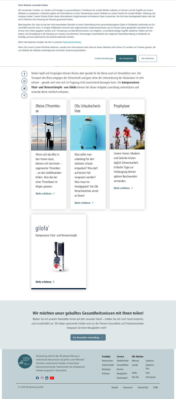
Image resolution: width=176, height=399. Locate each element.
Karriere (120, 369)
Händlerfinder (123, 360)
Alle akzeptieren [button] (126, 58)
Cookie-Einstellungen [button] (104, 58)
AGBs (155, 387)
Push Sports (151, 377)
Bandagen (106, 369)
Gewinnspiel (122, 377)
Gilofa (134, 372)
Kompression (107, 360)
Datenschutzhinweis (72, 42)
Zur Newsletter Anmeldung (86, 337)
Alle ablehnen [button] (147, 58)
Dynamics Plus (150, 367)
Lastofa (135, 365)
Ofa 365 (135, 377)
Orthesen (106, 373)
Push (148, 372)
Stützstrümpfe (108, 365)
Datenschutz (143, 387)
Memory (135, 360)
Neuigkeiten (122, 373)
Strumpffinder (123, 365)
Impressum (128, 387)
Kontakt (115, 387)
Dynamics (150, 360)
